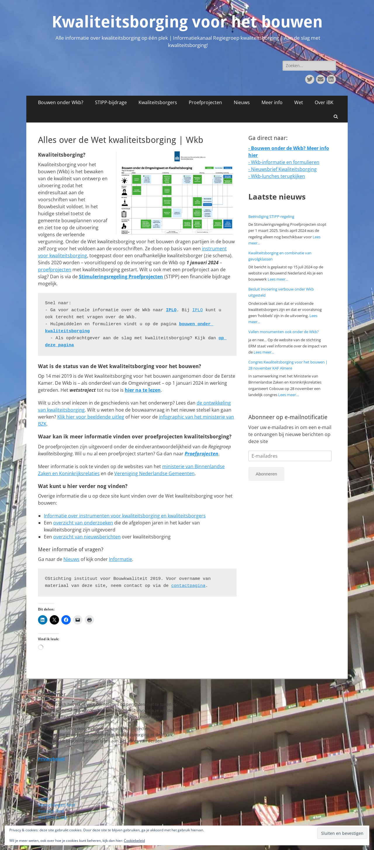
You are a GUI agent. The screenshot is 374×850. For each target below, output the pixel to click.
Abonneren (266, 473)
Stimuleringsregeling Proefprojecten (121, 276)
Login (43, 799)
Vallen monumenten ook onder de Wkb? (283, 331)
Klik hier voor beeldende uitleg (90, 417)
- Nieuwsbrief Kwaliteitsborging (282, 169)
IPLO (171, 310)
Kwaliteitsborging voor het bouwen (187, 22)
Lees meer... (278, 279)
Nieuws (242, 102)
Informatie (120, 559)
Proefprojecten (205, 102)
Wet (298, 102)
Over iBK (324, 102)
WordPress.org (52, 817)
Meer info (272, 102)
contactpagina (188, 585)
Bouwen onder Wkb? (60, 102)
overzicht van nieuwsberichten (87, 537)
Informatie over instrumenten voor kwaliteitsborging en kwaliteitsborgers (125, 516)
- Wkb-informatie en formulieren (283, 162)
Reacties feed (51, 811)
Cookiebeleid (134, 840)
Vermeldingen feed (56, 805)
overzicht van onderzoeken (83, 523)
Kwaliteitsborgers (157, 102)
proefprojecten (54, 269)
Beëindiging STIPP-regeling (271, 216)
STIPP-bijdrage (111, 102)
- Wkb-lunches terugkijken (276, 176)
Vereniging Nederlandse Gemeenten (154, 473)
